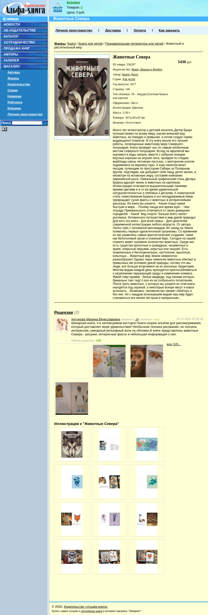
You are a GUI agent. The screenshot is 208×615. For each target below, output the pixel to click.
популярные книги (91, 611)
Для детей (128, 79)
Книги (71, 43)
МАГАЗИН (12, 66)
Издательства (19, 84)
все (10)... (174, 344)
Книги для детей (90, 43)
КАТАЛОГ (11, 36)
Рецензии (63, 312)
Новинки (15, 96)
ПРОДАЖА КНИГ (17, 48)
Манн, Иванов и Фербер (147, 69)
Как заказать (169, 30)
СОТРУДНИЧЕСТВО (19, 42)
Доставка (113, 30)
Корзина (14, 108)
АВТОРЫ (11, 54)
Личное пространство (25, 114)
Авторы (14, 72)
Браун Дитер (130, 74)
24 (137, 319)
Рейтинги (15, 102)
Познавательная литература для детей (134, 43)
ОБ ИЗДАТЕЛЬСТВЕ (20, 30)
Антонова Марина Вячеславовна (95, 319)
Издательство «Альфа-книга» (86, 607)
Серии (13, 90)
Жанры (13, 78)
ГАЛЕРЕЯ (11, 60)
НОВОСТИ (12, 24)
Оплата (140, 30)
